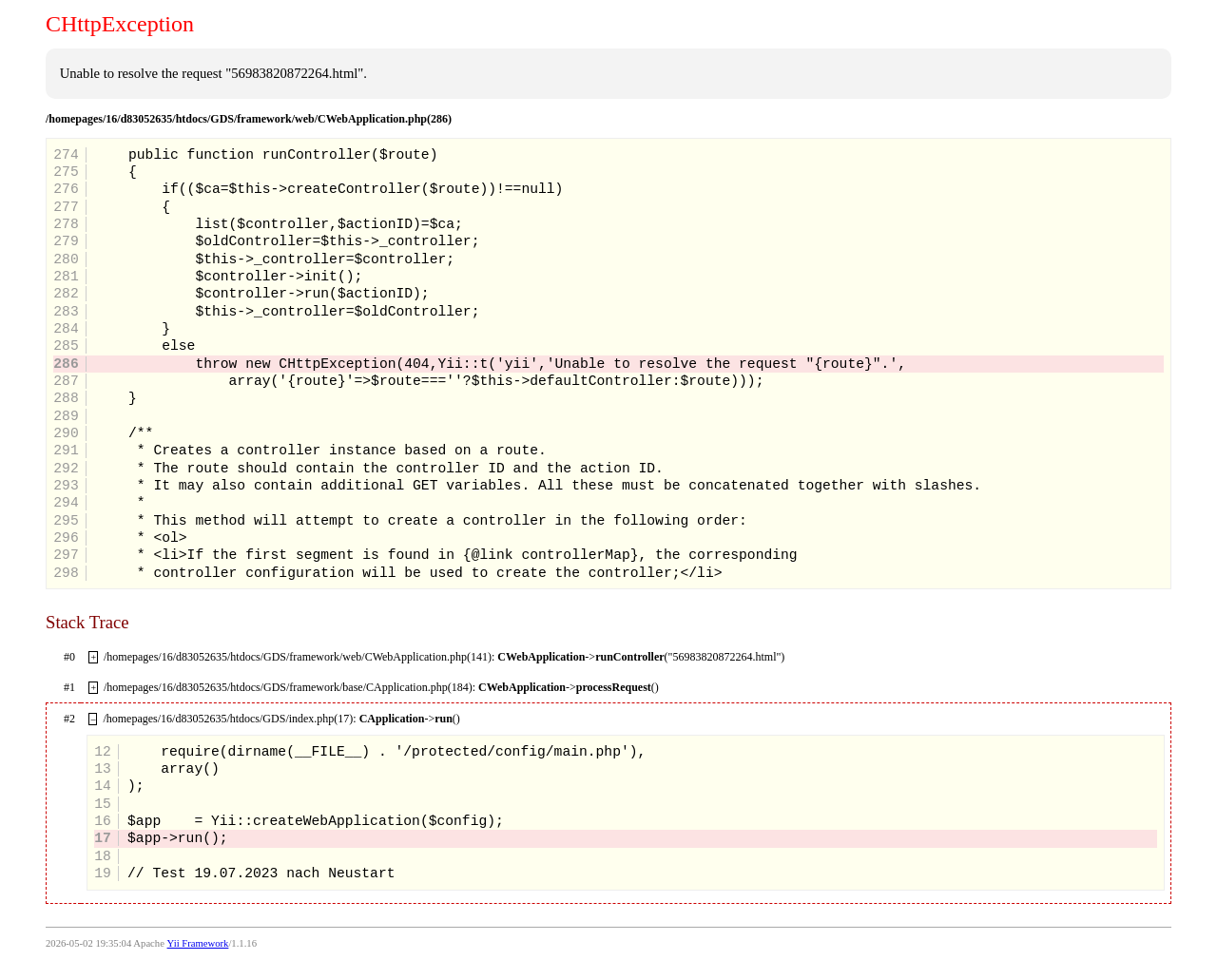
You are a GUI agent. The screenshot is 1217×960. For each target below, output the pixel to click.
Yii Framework (198, 943)
